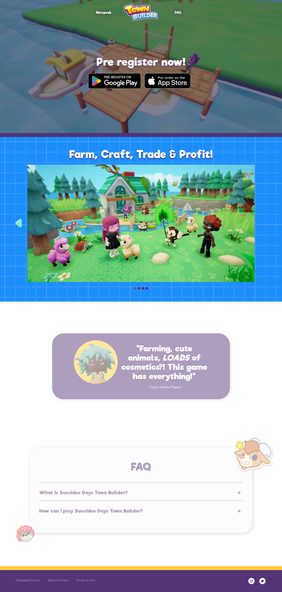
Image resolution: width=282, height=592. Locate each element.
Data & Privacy (58, 580)
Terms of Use (85, 580)
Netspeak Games (28, 580)
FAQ (178, 13)
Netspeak (103, 13)
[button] (19, 223)
